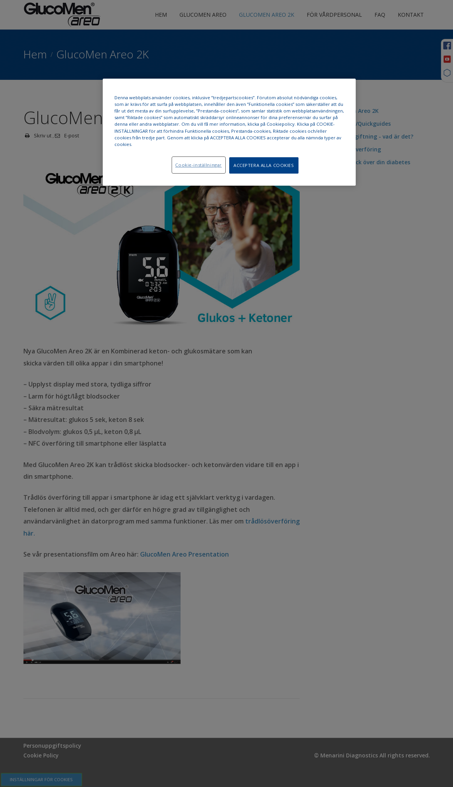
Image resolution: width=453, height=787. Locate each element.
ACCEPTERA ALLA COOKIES (264, 165)
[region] (229, 132)
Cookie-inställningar (198, 165)
